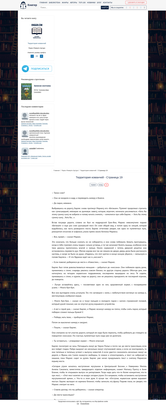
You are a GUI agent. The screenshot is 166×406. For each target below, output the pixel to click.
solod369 (32, 150)
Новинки (91, 2)
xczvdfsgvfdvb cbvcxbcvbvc (39, 112)
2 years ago (38, 159)
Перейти (103, 363)
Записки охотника (38, 86)
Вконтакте (85, 387)
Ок (78, 404)
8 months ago (38, 124)
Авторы (73, 2)
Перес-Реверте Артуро (35, 48)
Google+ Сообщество (90, 384)
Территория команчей (35, 43)
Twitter (84, 392)
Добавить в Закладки (136, 2)
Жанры (65, 2)
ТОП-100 (82, 2)
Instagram (85, 395)
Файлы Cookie (117, 384)
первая (93, 32)
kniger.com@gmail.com (126, 379)
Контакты (107, 2)
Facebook (85, 379)
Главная (43, 2)
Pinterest (85, 390)
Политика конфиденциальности (124, 381)
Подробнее (84, 404)
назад (101, 32)
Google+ (85, 381)
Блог (99, 2)
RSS (83, 398)
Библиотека (54, 2)
